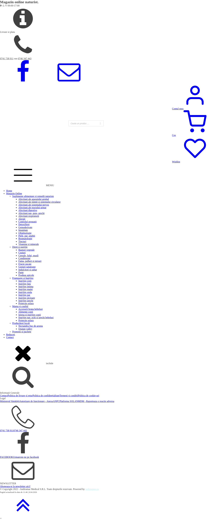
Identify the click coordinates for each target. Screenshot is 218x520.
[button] (1, 518)
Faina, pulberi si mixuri (29, 261)
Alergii (21, 219)
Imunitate (23, 230)
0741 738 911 (6, 58)
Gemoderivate (25, 227)
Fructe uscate (24, 264)
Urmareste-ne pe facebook (26, 457)
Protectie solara (26, 303)
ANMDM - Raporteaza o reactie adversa (94, 401)
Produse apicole (26, 275)
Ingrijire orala (25, 292)
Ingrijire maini (25, 289)
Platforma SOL (66, 401)
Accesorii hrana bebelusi (30, 309)
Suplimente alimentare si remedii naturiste (33, 196)
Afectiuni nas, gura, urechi (31, 213)
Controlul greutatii (27, 221)
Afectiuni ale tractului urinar (32, 207)
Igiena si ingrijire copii (29, 314)
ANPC (56, 401)
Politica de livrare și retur (20, 395)
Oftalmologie (24, 233)
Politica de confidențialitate (46, 395)
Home (9, 190)
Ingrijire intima (25, 286)
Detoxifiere (24, 224)
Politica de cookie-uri (88, 395)
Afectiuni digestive (27, 210)
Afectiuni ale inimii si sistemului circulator (39, 202)
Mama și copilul (20, 306)
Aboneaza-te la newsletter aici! (15, 486)
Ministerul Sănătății (9, 401)
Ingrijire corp (24, 281)
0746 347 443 (24, 58)
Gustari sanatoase (27, 266)
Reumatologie (25, 238)
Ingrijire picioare (26, 298)
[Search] (100, 123)
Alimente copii (25, 312)
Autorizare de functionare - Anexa (36, 401)
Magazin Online (14, 193)
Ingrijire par (24, 295)
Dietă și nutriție (20, 247)
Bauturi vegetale (26, 250)
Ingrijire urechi (25, 300)
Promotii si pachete (21, 331)
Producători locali (21, 323)
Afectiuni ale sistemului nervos (33, 204)
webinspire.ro (92, 489)
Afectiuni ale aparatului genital (33, 199)
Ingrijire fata (24, 283)
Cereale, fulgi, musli (28, 255)
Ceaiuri (22, 252)
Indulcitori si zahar (27, 269)
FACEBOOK (6, 457)
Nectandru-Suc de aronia (30, 326)
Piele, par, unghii (26, 235)
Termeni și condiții (68, 395)
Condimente (24, 258)
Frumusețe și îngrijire (22, 278)
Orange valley (25, 329)
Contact (10, 337)
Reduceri (10, 334)
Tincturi (22, 241)
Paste (21, 272)
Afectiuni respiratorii (28, 216)
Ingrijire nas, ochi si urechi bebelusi (36, 317)
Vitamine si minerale (28, 244)
